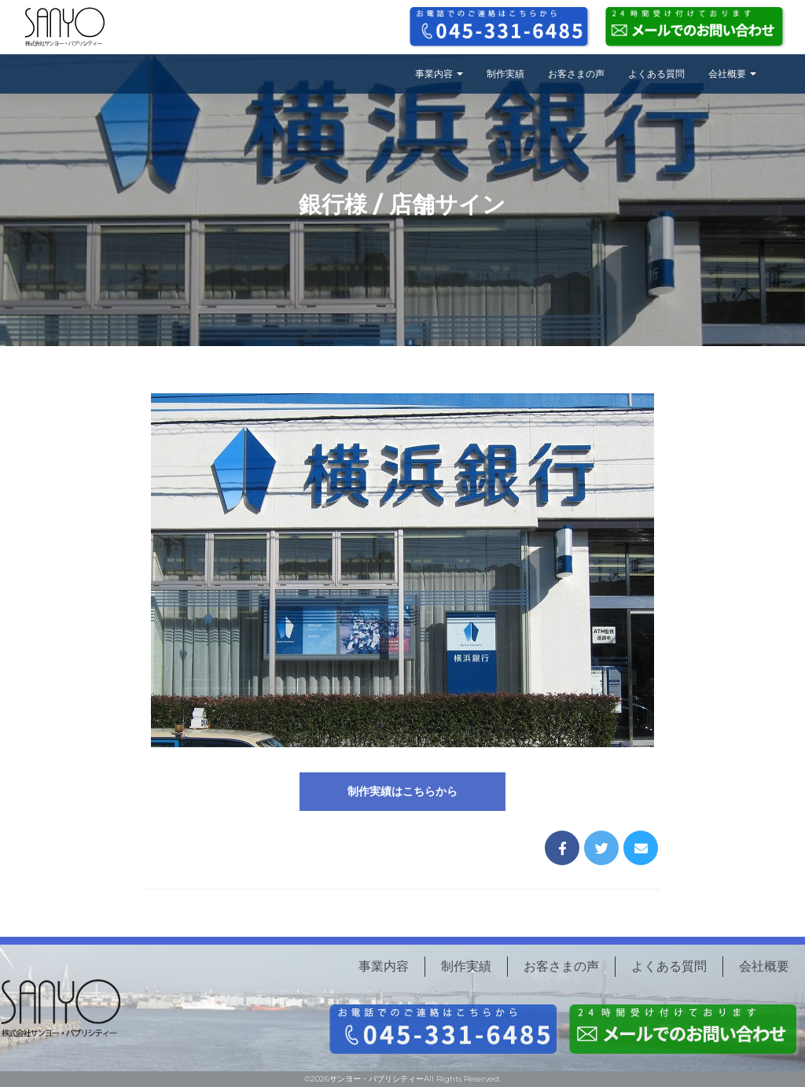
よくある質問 (656, 73)
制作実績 (505, 73)
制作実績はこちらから (402, 791)
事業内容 (439, 73)
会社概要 (732, 73)
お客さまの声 (576, 73)
